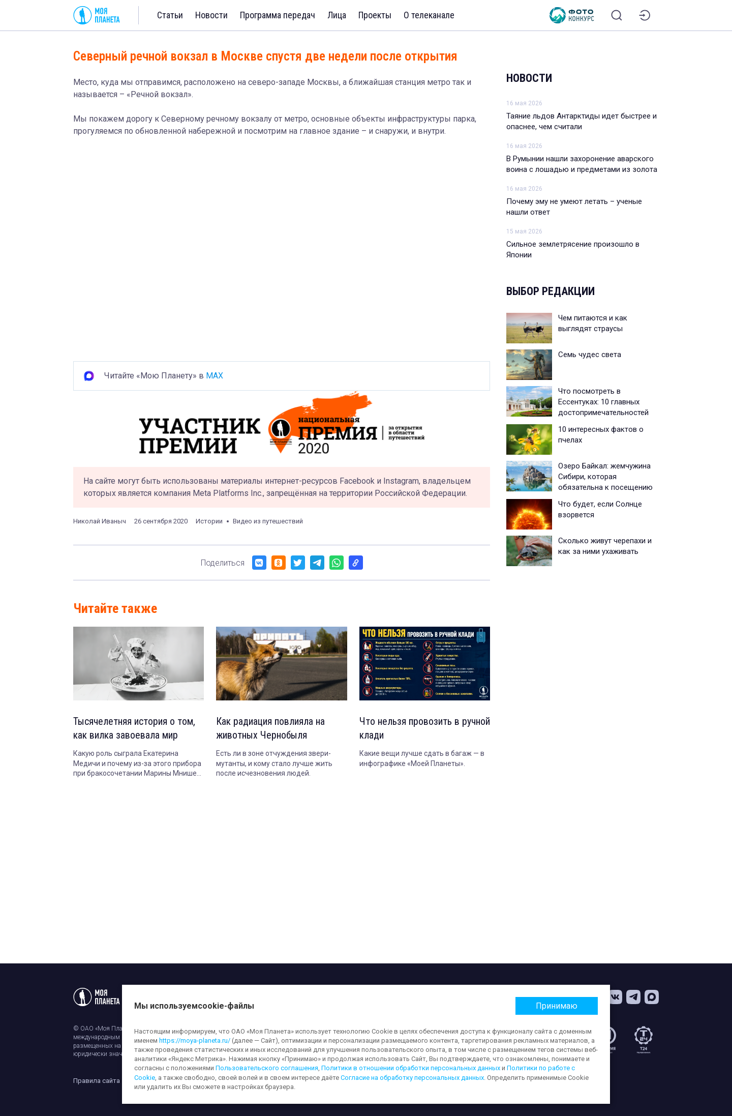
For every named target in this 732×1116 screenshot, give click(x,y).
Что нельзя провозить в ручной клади (424, 729)
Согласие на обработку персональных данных (412, 1077)
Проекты (374, 15)
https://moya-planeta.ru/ (194, 1040)
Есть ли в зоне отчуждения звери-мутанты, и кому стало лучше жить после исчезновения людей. (274, 764)
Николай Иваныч (99, 521)
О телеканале (429, 15)
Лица (336, 15)
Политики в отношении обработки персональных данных (410, 1068)
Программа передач (277, 15)
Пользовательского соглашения (267, 1068)
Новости (211, 15)
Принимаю (556, 1006)
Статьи (170, 15)
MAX (214, 375)
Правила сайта (96, 1080)
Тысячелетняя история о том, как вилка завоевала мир (134, 729)
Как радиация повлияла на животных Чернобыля (270, 729)
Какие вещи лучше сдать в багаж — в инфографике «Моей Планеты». (421, 759)
